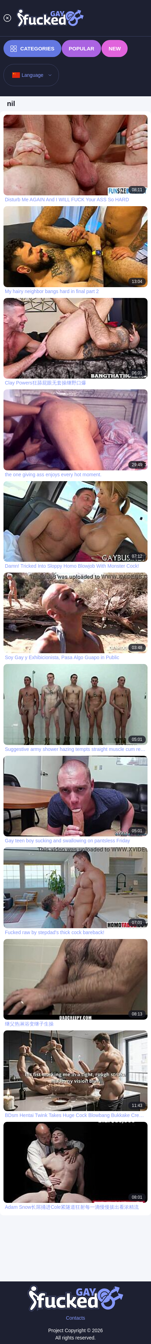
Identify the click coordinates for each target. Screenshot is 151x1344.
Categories (32, 49)
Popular (81, 48)
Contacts (75, 1318)
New (114, 48)
